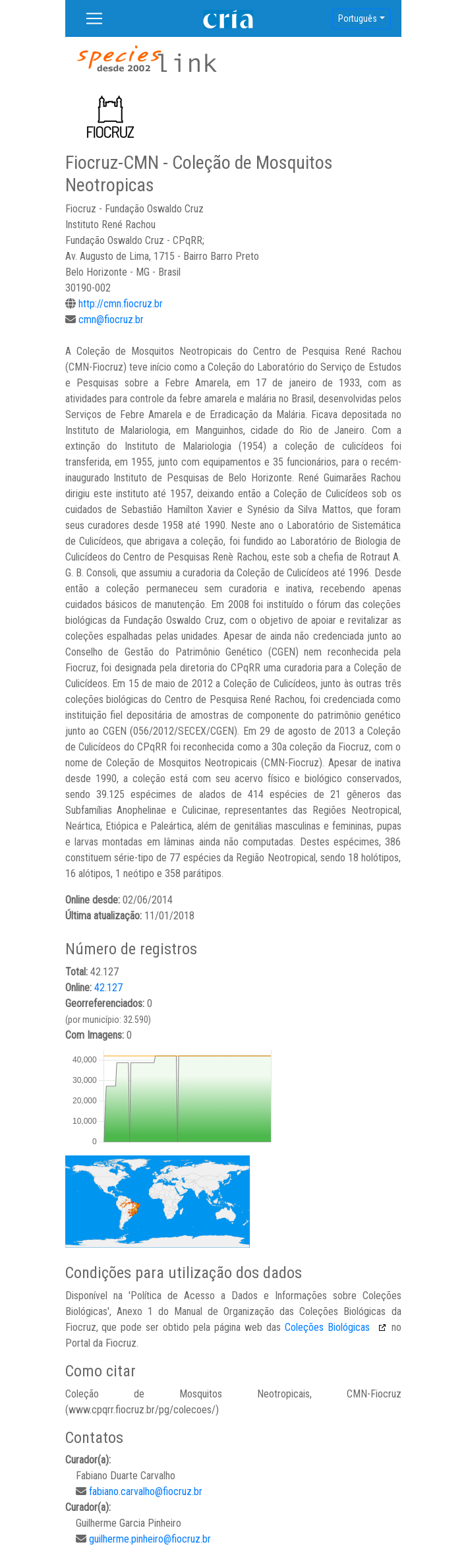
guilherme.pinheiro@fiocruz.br (150, 1539)
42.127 (108, 987)
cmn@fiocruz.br (111, 319)
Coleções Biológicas (329, 1327)
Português (357, 18)
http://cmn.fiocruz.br (120, 303)
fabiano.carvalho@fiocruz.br (145, 1491)
